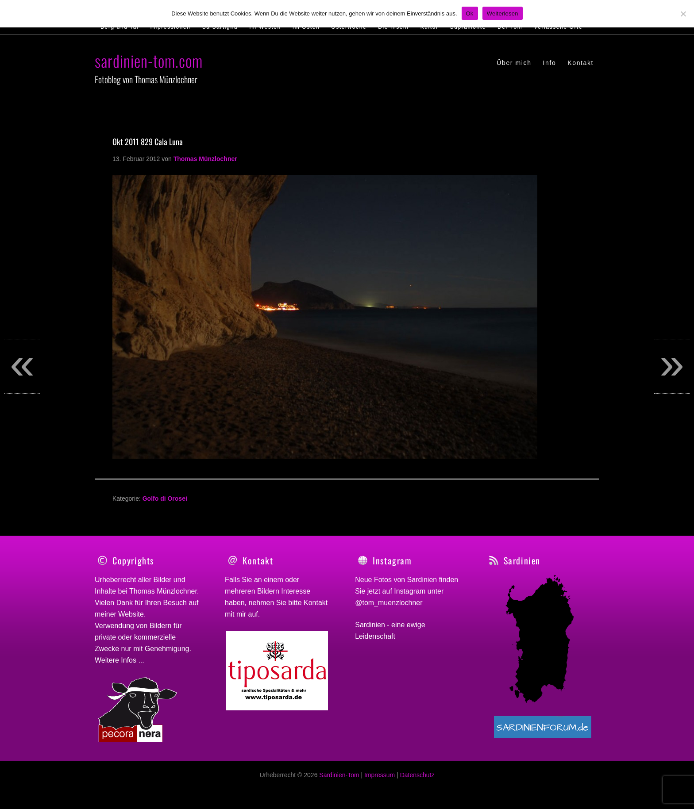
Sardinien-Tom (339, 779)
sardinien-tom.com (149, 60)
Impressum (379, 779)
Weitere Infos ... (119, 660)
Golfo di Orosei (165, 498)
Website (131, 614)
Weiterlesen (502, 13)
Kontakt (316, 602)
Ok (470, 13)
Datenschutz (417, 779)
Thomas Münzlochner (163, 591)
